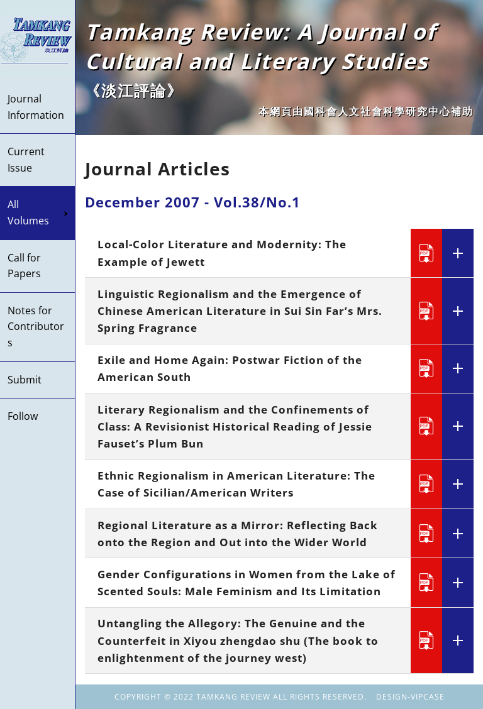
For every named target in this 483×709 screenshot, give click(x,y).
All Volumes (38, 212)
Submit (25, 380)
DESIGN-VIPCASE (410, 696)
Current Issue (26, 160)
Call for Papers (24, 266)
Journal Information (36, 107)
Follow (23, 416)
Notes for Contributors (36, 326)
